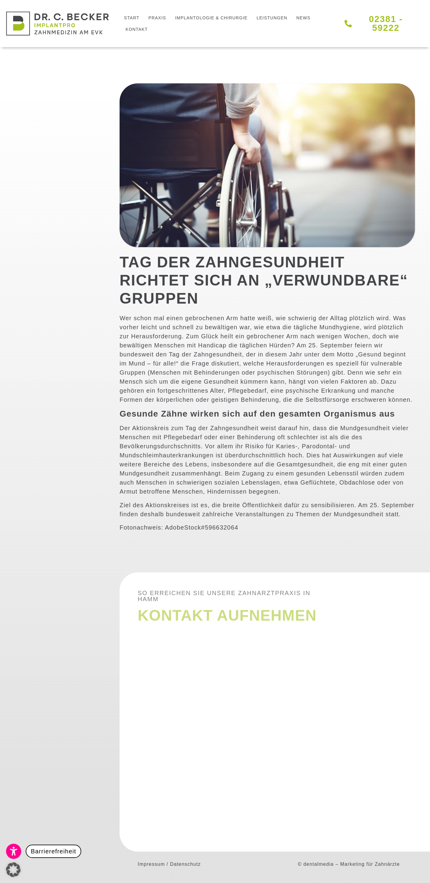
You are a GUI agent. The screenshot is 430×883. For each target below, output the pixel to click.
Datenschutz (185, 864)
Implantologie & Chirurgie (211, 17)
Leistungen (272, 17)
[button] (43, 851)
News (303, 17)
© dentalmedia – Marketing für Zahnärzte (349, 864)
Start (132, 17)
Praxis (157, 17)
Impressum (151, 864)
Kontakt (137, 29)
